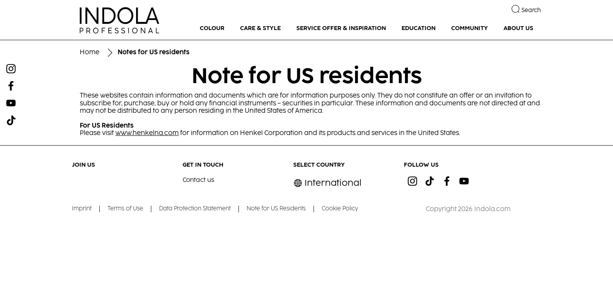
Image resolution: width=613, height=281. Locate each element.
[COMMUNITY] (469, 28)
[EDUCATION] (418, 28)
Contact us (198, 180)
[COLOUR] (212, 28)
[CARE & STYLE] (260, 28)
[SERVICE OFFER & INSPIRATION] (341, 28)
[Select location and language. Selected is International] (327, 183)
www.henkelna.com (147, 133)
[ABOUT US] (518, 28)
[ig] (412, 181)
